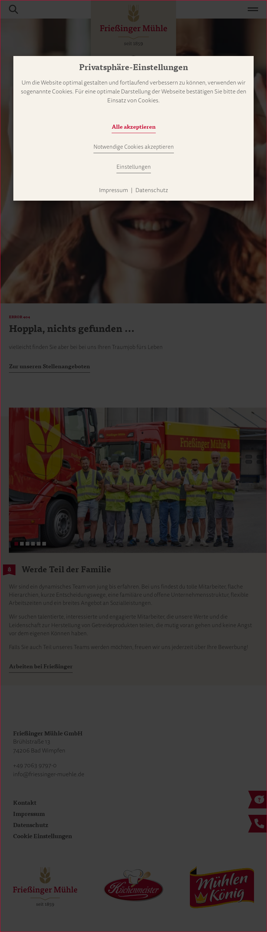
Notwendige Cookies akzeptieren (133, 147)
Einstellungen (133, 167)
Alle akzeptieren (134, 127)
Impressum (113, 190)
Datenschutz (151, 190)
